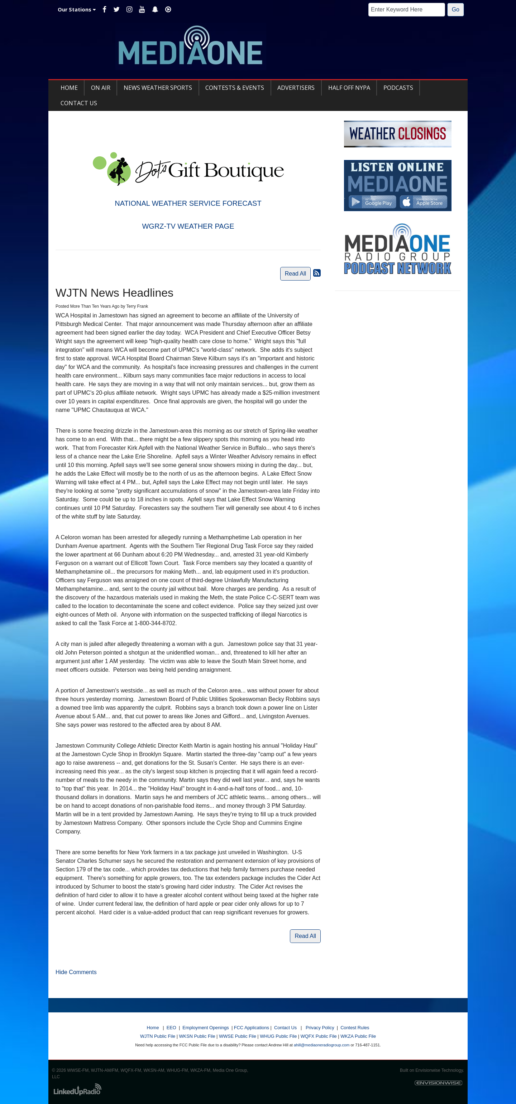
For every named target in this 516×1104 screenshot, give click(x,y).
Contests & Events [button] (234, 88)
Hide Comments (76, 972)
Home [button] (69, 88)
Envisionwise (427, 1070)
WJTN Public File (157, 1036)
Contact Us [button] (79, 103)
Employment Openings (205, 1027)
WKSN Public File (197, 1036)
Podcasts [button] (398, 88)
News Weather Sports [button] (158, 88)
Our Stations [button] (77, 9)
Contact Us (285, 1027)
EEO (171, 1027)
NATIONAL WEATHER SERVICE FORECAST (188, 203)
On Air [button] (100, 88)
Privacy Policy (320, 1027)
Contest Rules (354, 1027)
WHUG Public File (278, 1036)
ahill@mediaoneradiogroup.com (321, 1045)
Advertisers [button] (296, 88)
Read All (295, 274)
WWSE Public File (237, 1036)
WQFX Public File (319, 1036)
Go (455, 9)
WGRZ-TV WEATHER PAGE (188, 226)
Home (153, 1027)
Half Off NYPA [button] (349, 88)
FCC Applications (251, 1027)
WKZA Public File (358, 1036)
